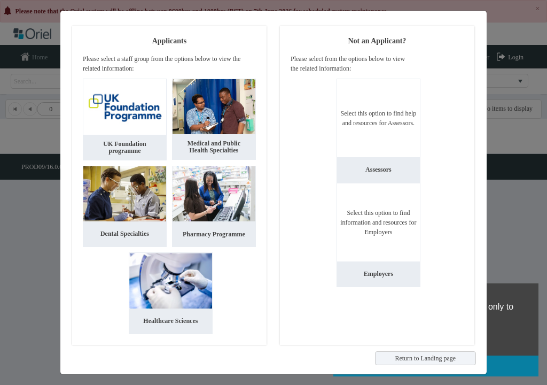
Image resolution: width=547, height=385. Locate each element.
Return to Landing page (425, 358)
